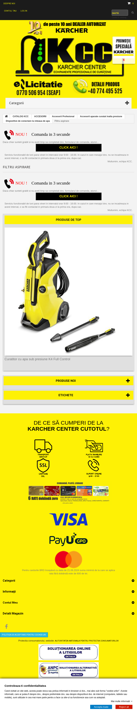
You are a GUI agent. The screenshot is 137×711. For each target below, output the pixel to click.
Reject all (124, 706)
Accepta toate (101, 706)
